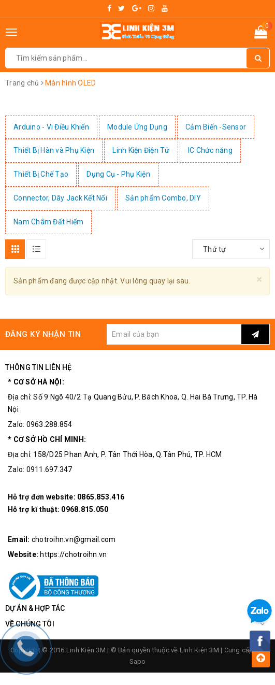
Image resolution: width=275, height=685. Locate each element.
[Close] (259, 279)
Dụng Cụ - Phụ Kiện (118, 174)
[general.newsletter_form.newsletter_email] (174, 334)
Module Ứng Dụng (137, 127)
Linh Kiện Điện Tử (140, 150)
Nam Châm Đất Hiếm (48, 222)
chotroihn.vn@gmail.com (74, 539)
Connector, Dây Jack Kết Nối (60, 198)
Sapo (137, 661)
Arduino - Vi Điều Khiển (51, 127)
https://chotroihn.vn (73, 554)
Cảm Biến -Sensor (215, 127)
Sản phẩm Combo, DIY (163, 198)
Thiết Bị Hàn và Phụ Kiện (53, 150)
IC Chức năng (210, 150)
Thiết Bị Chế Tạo (40, 174)
